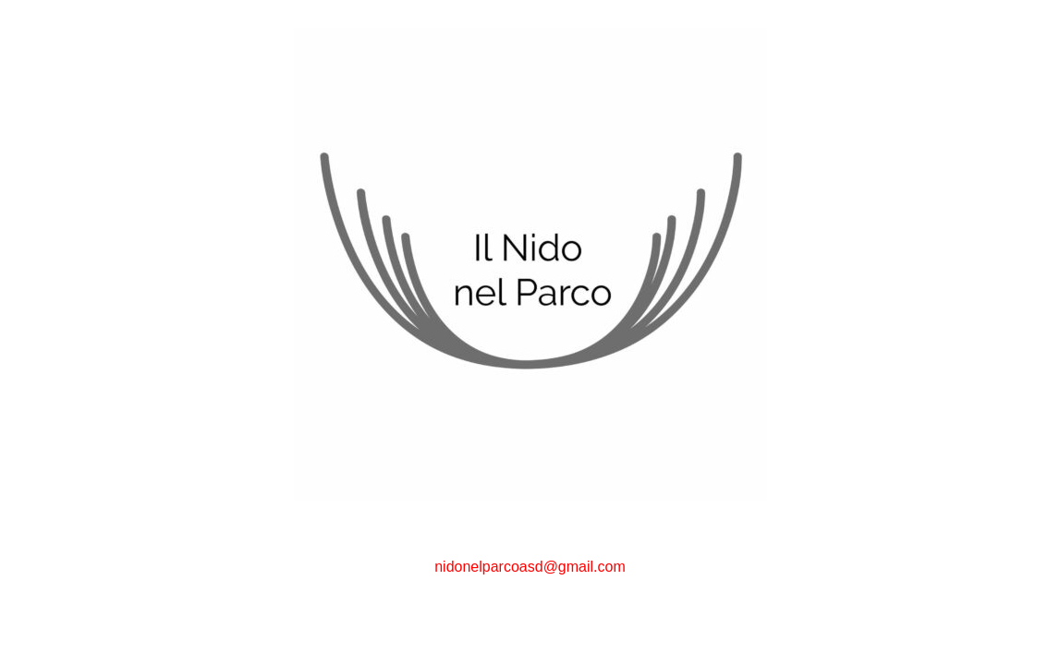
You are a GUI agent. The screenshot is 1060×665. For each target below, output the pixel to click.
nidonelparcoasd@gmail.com (530, 566)
